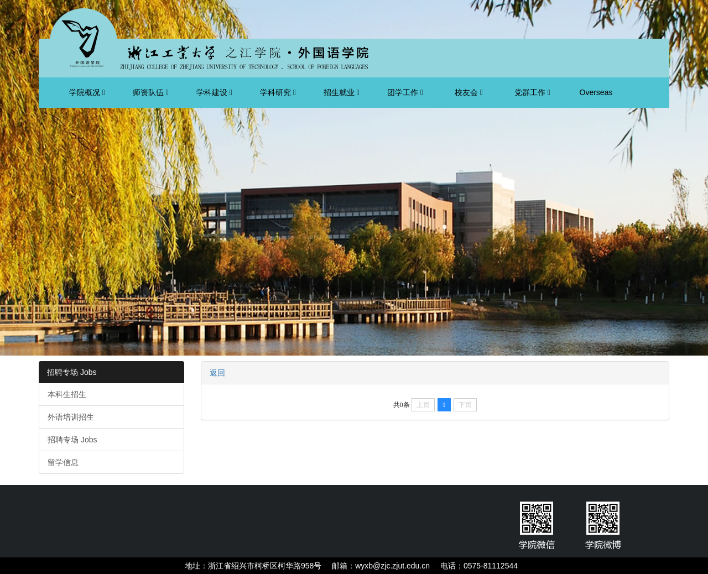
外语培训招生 (71, 417)
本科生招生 (67, 394)
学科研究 (278, 92)
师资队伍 (151, 92)
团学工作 (405, 92)
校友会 (469, 92)
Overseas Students (595, 98)
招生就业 (342, 92)
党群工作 (532, 92)
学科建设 (214, 92)
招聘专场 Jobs (71, 372)
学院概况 (87, 92)
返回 (217, 372)
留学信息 (63, 462)
